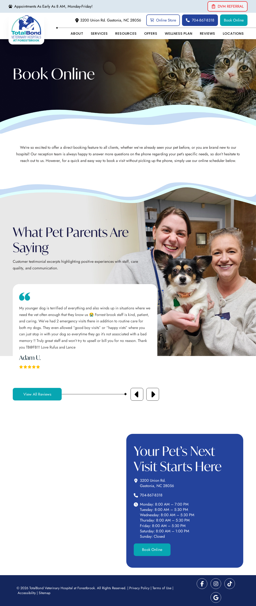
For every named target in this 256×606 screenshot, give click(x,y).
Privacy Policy (139, 588)
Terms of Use (161, 588)
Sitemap (44, 592)
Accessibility (27, 592)
